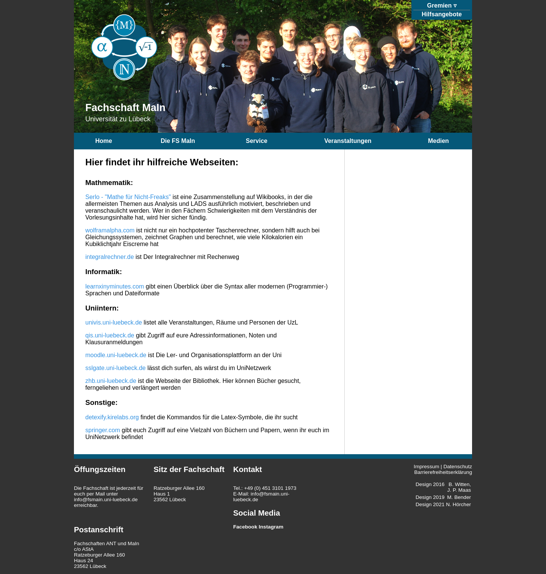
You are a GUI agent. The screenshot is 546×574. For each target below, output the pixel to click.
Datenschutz (457, 466)
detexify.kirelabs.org (112, 417)
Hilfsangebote (442, 14)
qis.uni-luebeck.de (109, 335)
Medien (438, 141)
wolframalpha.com (110, 230)
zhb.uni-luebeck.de (110, 381)
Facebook (245, 527)
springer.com (102, 430)
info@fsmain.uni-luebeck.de (106, 499)
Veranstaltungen (347, 141)
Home (103, 141)
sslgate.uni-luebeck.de (115, 368)
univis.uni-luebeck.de (113, 322)
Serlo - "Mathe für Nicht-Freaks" (128, 197)
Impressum (426, 466)
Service (256, 141)
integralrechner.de (109, 257)
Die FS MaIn (178, 141)
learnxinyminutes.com (114, 286)
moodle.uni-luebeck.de (115, 355)
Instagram (271, 527)
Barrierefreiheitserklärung (443, 472)
